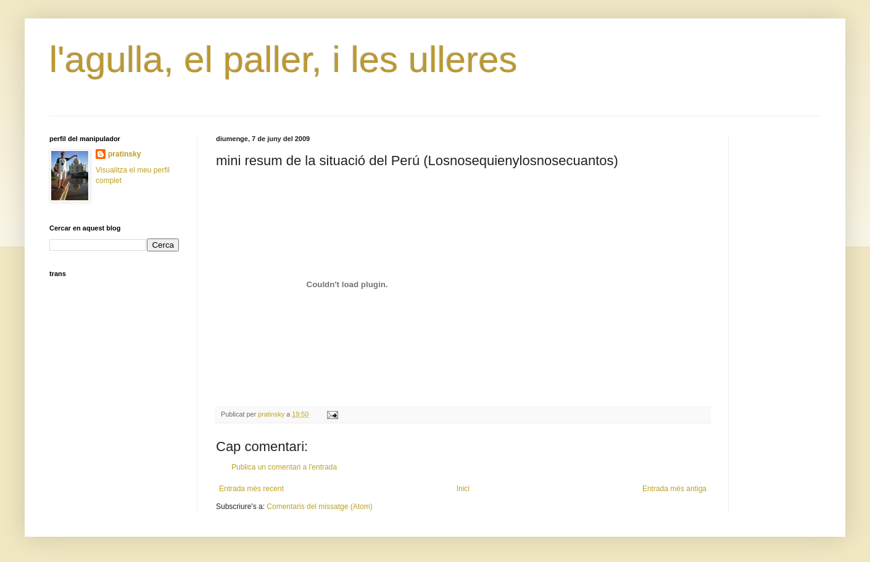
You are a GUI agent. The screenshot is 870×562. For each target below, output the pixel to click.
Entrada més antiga (674, 488)
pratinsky (124, 154)
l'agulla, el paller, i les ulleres (283, 59)
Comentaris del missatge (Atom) (319, 506)
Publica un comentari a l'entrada (284, 467)
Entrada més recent (251, 488)
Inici (463, 488)
